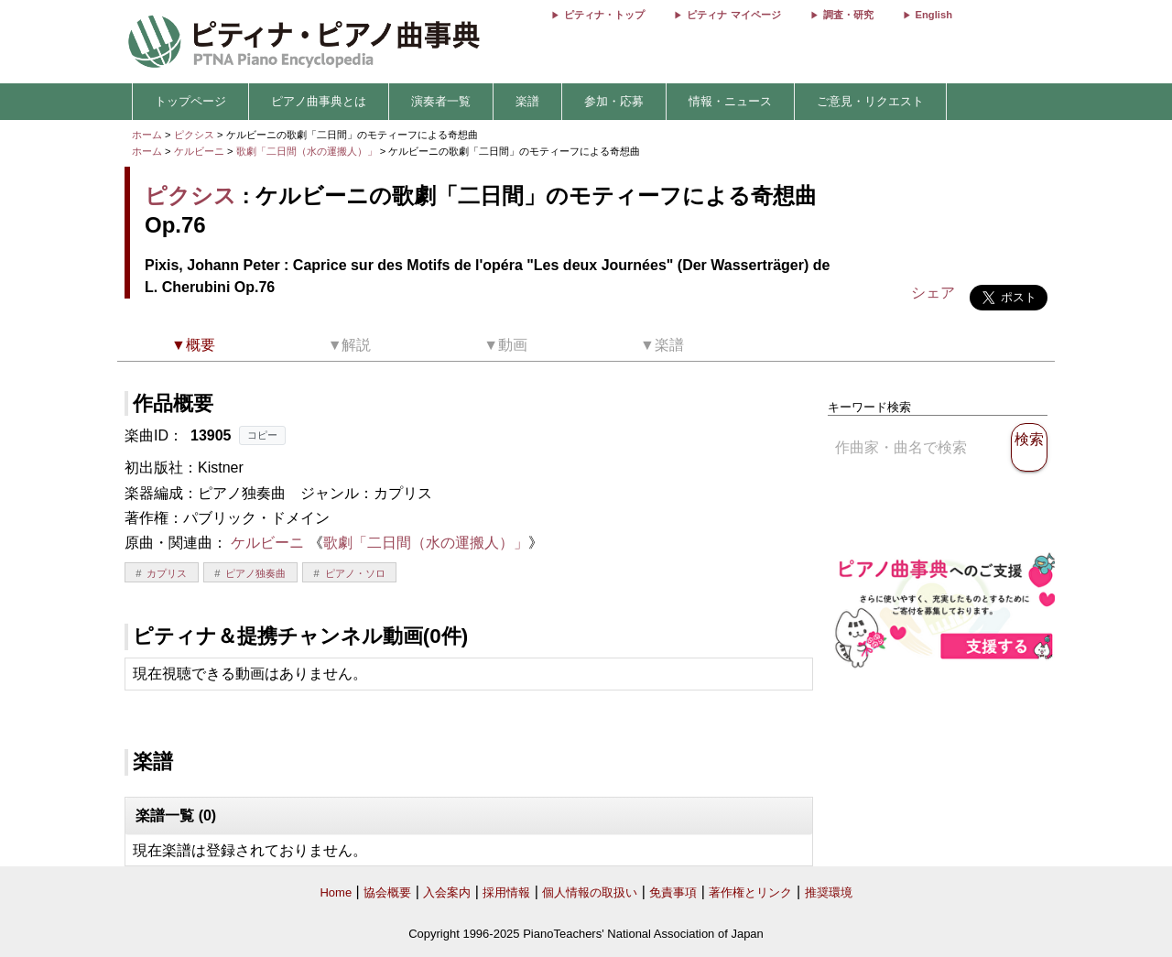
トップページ (190, 101)
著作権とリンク (750, 892)
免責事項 (673, 892)
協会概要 (387, 892)
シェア (933, 292)
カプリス (166, 573)
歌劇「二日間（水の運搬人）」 (308, 151)
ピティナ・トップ (604, 14)
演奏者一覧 (441, 101)
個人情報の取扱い (589, 892)
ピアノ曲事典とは (318, 101)
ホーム (147, 134)
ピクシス (194, 134)
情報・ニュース (730, 101)
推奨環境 (828, 892)
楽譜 (527, 101)
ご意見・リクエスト (870, 101)
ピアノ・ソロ (355, 573)
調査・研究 (848, 14)
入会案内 (447, 892)
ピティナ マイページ (733, 14)
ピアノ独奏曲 (255, 573)
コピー (262, 435)
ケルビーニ (199, 151)
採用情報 (506, 892)
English (934, 14)
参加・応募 (614, 101)
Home (336, 892)
